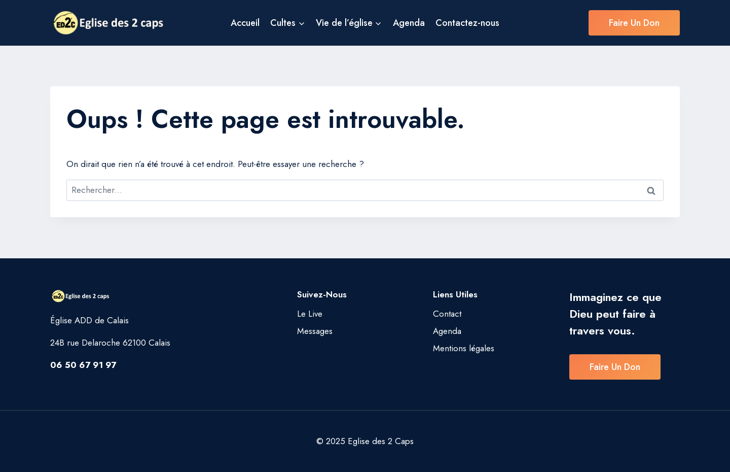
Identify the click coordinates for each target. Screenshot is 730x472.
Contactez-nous (467, 22)
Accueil (245, 22)
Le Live (309, 314)
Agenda (409, 22)
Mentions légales (463, 348)
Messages (315, 331)
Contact (447, 314)
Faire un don (634, 22)
